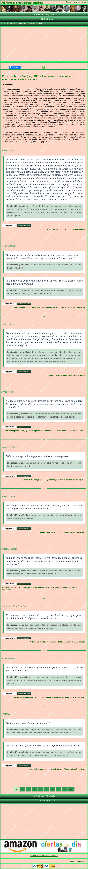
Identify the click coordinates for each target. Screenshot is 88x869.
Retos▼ (30, 24)
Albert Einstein (8, 246)
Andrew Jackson (9, 549)
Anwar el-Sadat (8, 658)
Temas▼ (21, 24)
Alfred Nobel (7, 392)
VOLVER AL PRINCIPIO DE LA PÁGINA (44, 856)
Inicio (3, 24)
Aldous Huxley (8, 324)
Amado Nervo (8, 496)
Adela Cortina (8, 150)
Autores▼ (11, 24)
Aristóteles (6, 714)
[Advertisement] (44, 44)
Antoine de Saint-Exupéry (13, 606)
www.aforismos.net (78, 861)
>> (71, 789)
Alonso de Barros (9, 447)
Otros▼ (39, 24)
